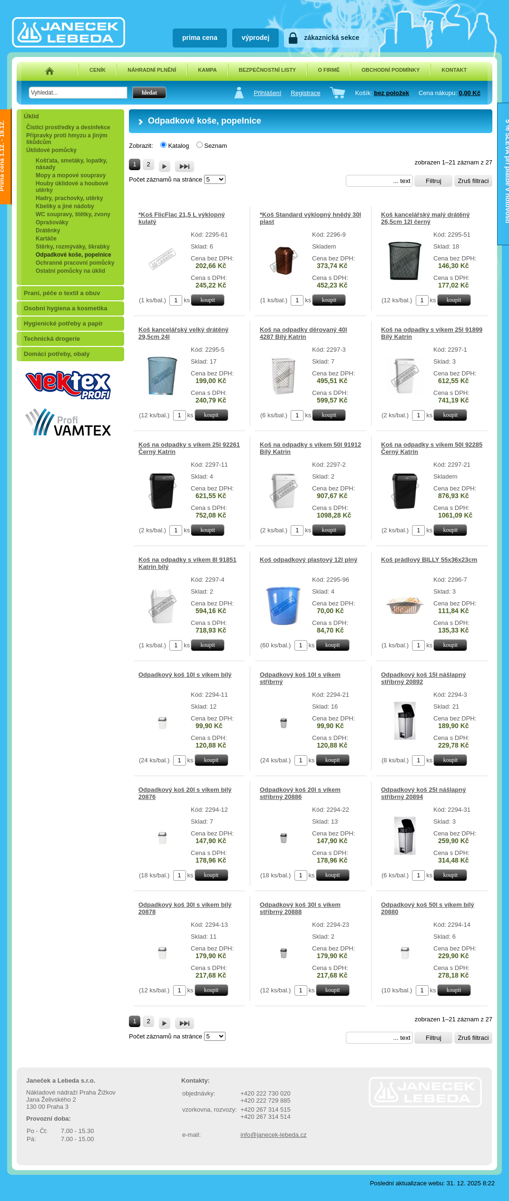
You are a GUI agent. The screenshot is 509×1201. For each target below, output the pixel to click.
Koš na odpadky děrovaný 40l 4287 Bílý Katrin (303, 333)
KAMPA (207, 70)
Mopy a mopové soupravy (71, 175)
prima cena (199, 37)
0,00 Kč (469, 92)
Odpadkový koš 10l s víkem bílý (185, 674)
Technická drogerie (52, 338)
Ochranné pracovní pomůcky (75, 262)
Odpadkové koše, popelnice (73, 254)
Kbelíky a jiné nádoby (65, 206)
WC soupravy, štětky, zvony (73, 214)
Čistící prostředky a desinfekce (68, 127)
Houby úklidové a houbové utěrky (72, 186)
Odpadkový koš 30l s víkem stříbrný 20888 (300, 908)
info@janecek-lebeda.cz (274, 1134)
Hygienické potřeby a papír (63, 323)
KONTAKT (454, 70)
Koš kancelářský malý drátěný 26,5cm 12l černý (425, 218)
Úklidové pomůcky (51, 150)
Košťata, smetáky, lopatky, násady (72, 164)
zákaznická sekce (331, 37)
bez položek (391, 92)
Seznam (215, 145)
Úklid (31, 116)
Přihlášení (267, 92)
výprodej (255, 37)
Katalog (178, 145)
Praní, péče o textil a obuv (62, 293)
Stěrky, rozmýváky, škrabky (73, 246)
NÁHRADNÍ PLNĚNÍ (151, 70)
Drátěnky (48, 230)
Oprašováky (52, 222)
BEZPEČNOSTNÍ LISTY (267, 70)
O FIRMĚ (329, 70)
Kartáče (46, 238)
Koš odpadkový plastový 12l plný (308, 559)
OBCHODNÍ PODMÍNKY (391, 70)
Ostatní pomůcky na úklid (70, 271)
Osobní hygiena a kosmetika (66, 308)
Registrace (305, 92)
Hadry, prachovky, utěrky (69, 198)
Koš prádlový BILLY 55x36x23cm (429, 559)
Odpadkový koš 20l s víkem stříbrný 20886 (300, 793)
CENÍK (97, 70)
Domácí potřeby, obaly (56, 353)
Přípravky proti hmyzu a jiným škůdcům (67, 138)
